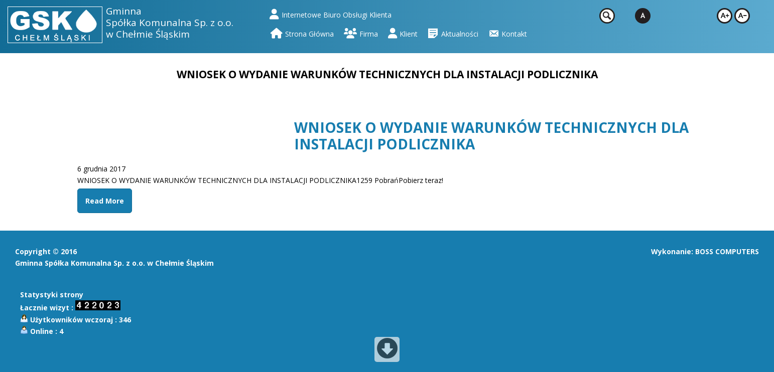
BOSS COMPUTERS (727, 251)
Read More (104, 201)
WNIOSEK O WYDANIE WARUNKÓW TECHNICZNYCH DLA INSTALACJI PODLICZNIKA (491, 136)
